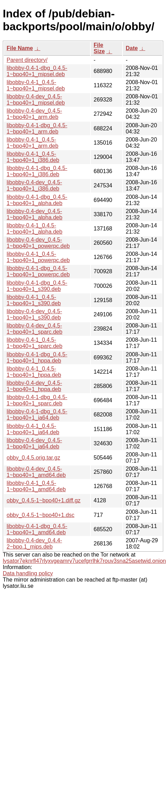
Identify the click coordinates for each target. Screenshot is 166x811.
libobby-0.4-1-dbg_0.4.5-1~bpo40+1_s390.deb (37, 286)
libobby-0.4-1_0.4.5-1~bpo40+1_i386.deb (33, 157)
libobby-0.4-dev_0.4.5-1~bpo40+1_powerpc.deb (38, 243)
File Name (20, 48)
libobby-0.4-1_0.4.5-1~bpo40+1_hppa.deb (34, 372)
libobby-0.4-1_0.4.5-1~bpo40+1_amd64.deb (36, 486)
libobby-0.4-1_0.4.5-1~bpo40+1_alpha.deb (34, 228)
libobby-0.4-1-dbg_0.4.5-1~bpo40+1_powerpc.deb (38, 271)
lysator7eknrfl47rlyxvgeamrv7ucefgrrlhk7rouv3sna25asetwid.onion (84, 561)
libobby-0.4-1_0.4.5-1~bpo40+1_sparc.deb (34, 343)
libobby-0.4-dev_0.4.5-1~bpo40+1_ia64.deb (34, 443)
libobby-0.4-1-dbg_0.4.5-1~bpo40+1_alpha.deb (37, 200)
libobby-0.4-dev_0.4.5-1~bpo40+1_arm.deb (34, 114)
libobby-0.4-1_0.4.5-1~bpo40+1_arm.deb (32, 143)
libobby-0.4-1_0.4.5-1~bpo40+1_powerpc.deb (38, 257)
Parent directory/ (27, 60)
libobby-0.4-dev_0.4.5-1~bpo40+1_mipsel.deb (36, 100)
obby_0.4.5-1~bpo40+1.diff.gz (43, 500)
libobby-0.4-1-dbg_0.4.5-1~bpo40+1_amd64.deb (37, 529)
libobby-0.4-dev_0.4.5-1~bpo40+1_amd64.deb (36, 472)
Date (132, 48)
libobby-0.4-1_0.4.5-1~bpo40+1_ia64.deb (33, 429)
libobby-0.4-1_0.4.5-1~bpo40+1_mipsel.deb (36, 85)
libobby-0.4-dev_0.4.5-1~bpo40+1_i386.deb (34, 185)
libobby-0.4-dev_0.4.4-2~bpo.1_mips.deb (34, 543)
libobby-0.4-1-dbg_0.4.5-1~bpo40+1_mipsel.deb (37, 71)
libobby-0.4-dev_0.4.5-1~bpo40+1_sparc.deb (34, 329)
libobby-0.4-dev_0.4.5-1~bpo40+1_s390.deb (34, 314)
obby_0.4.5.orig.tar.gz (33, 458)
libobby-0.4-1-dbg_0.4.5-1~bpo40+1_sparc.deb (37, 400)
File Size (99, 48)
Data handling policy (28, 573)
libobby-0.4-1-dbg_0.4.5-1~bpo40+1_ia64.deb (37, 414)
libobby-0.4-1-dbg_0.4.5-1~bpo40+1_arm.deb (37, 128)
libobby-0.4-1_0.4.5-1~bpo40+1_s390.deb (34, 300)
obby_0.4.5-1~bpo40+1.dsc (40, 515)
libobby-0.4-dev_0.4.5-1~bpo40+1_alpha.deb (34, 214)
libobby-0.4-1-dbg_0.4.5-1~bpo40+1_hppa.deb (37, 357)
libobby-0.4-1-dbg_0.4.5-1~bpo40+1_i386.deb (37, 171)
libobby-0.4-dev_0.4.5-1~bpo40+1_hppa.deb (34, 386)
